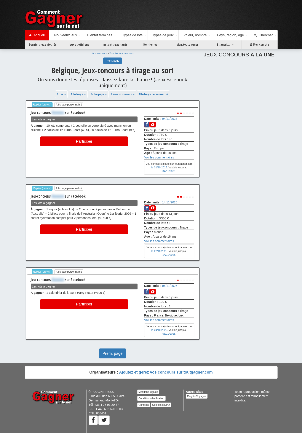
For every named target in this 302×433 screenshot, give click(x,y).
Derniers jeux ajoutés (42, 44)
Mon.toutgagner (187, 44)
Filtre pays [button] (99, 94)
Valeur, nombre (195, 35)
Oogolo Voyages (196, 396)
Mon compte (259, 44)
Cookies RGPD (161, 404)
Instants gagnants (114, 44)
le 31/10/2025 (159, 167)
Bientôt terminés (99, 35)
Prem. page (112, 60)
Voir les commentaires (159, 157)
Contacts (144, 404)
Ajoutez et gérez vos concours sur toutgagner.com (166, 372)
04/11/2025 (169, 118)
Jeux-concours (99, 53)
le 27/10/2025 (159, 251)
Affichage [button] (78, 94)
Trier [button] (61, 94)
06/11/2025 (169, 286)
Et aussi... (223, 44)
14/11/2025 (169, 202)
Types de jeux (163, 35)
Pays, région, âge (230, 35)
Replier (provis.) (42, 104)
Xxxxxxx (58, 112)
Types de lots (132, 35)
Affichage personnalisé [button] (153, 94)
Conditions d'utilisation (151, 398)
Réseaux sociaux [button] (123, 94)
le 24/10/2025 (159, 330)
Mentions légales (148, 391)
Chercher (263, 35)
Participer (84, 141)
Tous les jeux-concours (122, 53)
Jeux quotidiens (79, 44)
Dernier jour (151, 44)
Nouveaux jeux (65, 35)
